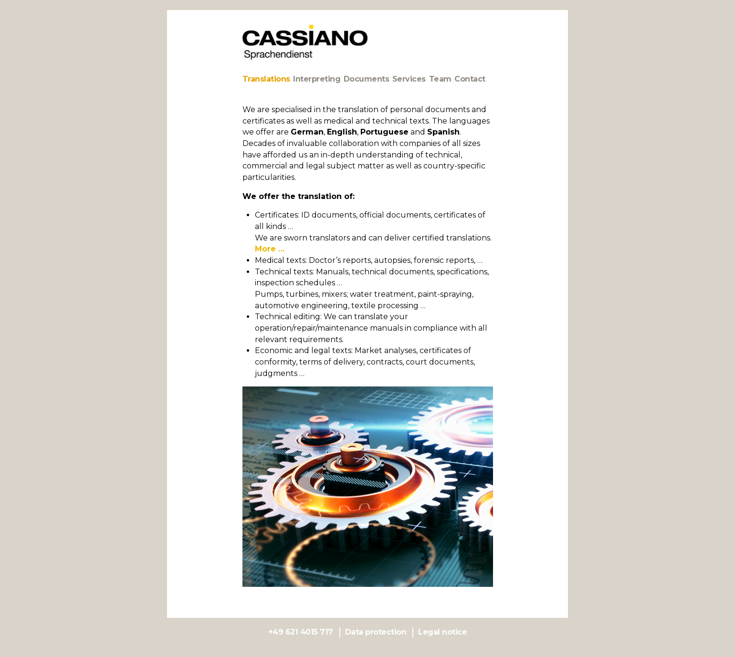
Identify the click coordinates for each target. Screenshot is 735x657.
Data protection (376, 631)
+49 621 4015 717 (300, 631)
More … (269, 248)
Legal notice (442, 631)
